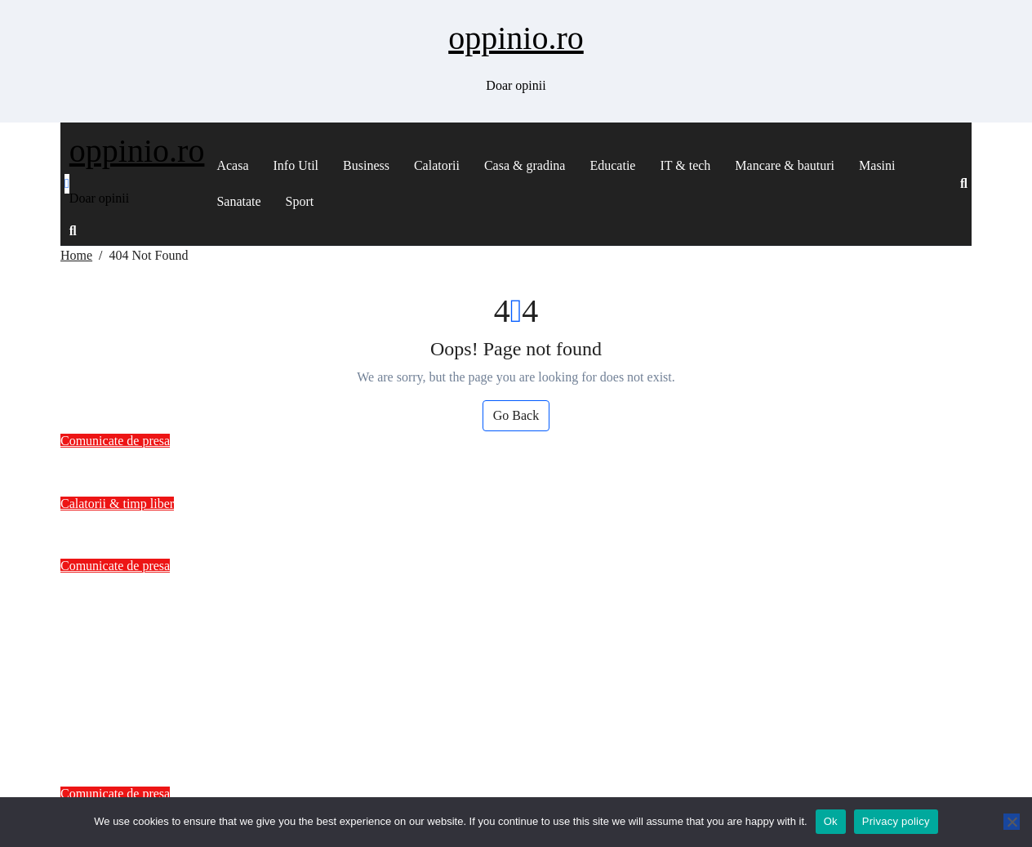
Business (366, 165)
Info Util (295, 165)
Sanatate (238, 201)
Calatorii (437, 165)
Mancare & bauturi (784, 165)
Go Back (516, 415)
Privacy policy (896, 821)
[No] (1011, 822)
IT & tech (685, 165)
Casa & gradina (525, 165)
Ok (831, 821)
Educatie (612, 165)
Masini (877, 165)
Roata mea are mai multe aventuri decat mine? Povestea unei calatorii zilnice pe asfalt (397, 525)
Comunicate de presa (115, 441)
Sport (300, 201)
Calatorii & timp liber (117, 503)
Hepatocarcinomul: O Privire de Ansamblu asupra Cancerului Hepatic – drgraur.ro (382, 462)
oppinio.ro (516, 38)
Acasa (232, 165)
